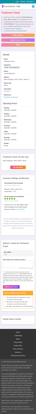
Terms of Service (18, 349)
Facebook (7, 91)
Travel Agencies (14, 67)
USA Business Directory (18, 355)
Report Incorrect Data (18, 40)
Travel (6, 67)
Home (18, 332)
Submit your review (11, 287)
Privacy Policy (18, 342)
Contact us (18, 352)
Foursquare (14, 97)
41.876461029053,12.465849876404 (15, 31)
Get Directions (18, 167)
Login (17, 1)
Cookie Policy (18, 345)
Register (23, 1)
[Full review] (20, 209)
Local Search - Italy (12, 6)
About (18, 339)
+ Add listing (18, 335)
